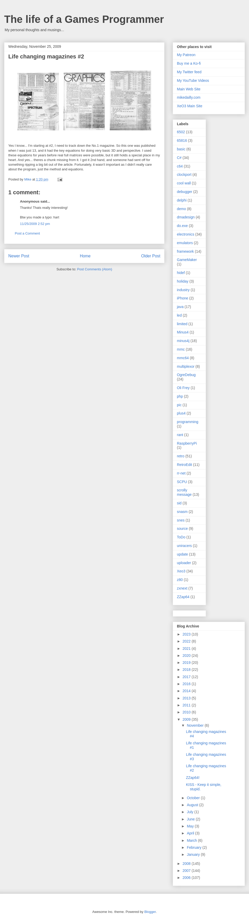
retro (180, 456)
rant (180, 435)
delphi (181, 200)
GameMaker (187, 260)
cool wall (184, 183)
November (195, 725)
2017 (187, 677)
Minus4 (183, 332)
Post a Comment (27, 233)
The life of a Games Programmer (84, 19)
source (182, 528)
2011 (187, 705)
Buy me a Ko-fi (189, 63)
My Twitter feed (189, 72)
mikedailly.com (188, 97)
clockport (184, 174)
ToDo (181, 537)
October (194, 798)
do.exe (182, 226)
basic (181, 149)
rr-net (181, 473)
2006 (187, 878)
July (190, 812)
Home (85, 256)
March (192, 840)
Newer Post (18, 256)
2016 (187, 684)
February (194, 847)
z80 (180, 580)
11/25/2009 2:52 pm (35, 224)
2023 (187, 634)
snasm (182, 512)
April (191, 833)
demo (181, 209)
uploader (184, 563)
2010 (187, 712)
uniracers (184, 546)
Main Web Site (188, 89)
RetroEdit (184, 465)
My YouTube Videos (193, 80)
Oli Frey (183, 388)
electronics (185, 234)
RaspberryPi (187, 443)
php (180, 396)
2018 (187, 669)
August (193, 805)
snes (181, 520)
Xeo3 (181, 571)
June (191, 819)
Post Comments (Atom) (94, 269)
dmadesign (186, 217)
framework (185, 251)
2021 (187, 648)
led (179, 315)
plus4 (181, 413)
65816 (182, 140)
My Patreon (186, 55)
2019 (187, 662)
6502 (181, 132)
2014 (187, 691)
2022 (187, 641)
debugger (184, 192)
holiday (182, 281)
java (180, 307)
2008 (187, 863)
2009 (187, 719)
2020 (187, 655)
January (194, 854)
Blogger (150, 912)
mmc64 (183, 358)
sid (179, 503)
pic (179, 405)
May (191, 826)
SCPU (182, 482)
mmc (181, 349)
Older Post (150, 256)
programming (187, 422)
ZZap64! (192, 778)
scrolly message (184, 492)
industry (183, 290)
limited (182, 324)
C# (179, 158)
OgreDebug (186, 375)
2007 (187, 870)
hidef (181, 273)
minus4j (183, 341)
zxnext (182, 588)
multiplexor (186, 366)
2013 (187, 698)
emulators (185, 243)
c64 (180, 166)
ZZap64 (183, 597)
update (182, 554)
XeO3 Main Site (189, 106)
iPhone (182, 298)
